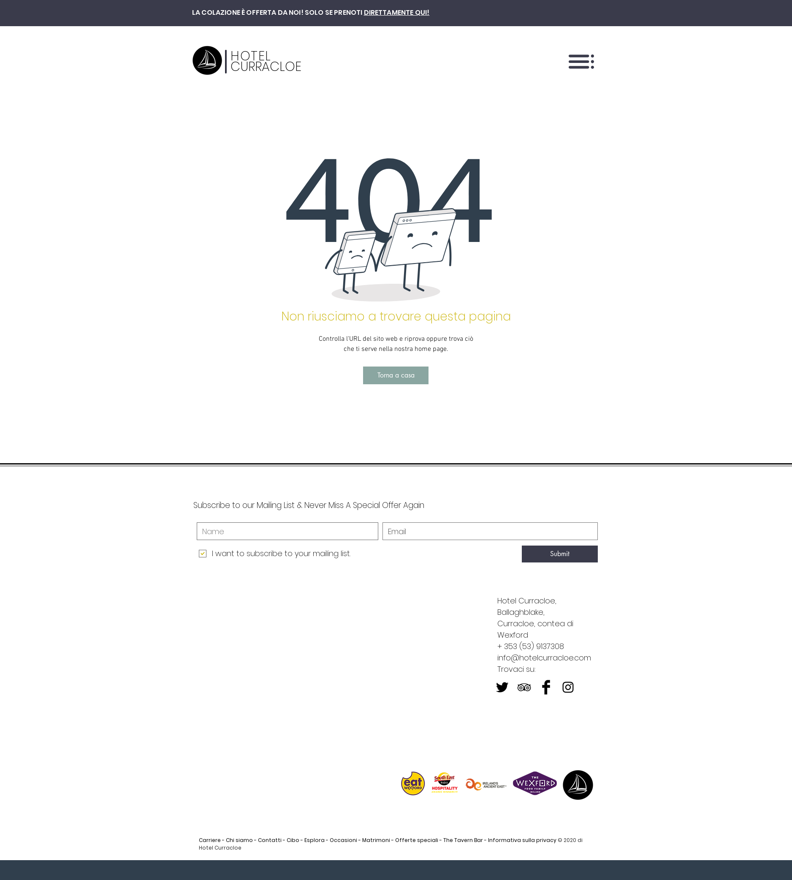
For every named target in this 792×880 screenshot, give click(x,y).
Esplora (314, 840)
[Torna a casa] (396, 375)
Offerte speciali (416, 840)
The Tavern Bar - (465, 840)
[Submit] (560, 554)
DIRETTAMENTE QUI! (397, 12)
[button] (581, 61)
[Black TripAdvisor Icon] (524, 687)
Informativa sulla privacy (522, 840)
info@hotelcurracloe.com (544, 657)
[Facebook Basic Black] (546, 687)
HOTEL (251, 56)
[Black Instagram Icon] (568, 687)
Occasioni (343, 840)
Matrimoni (376, 840)
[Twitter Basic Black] (502, 687)
